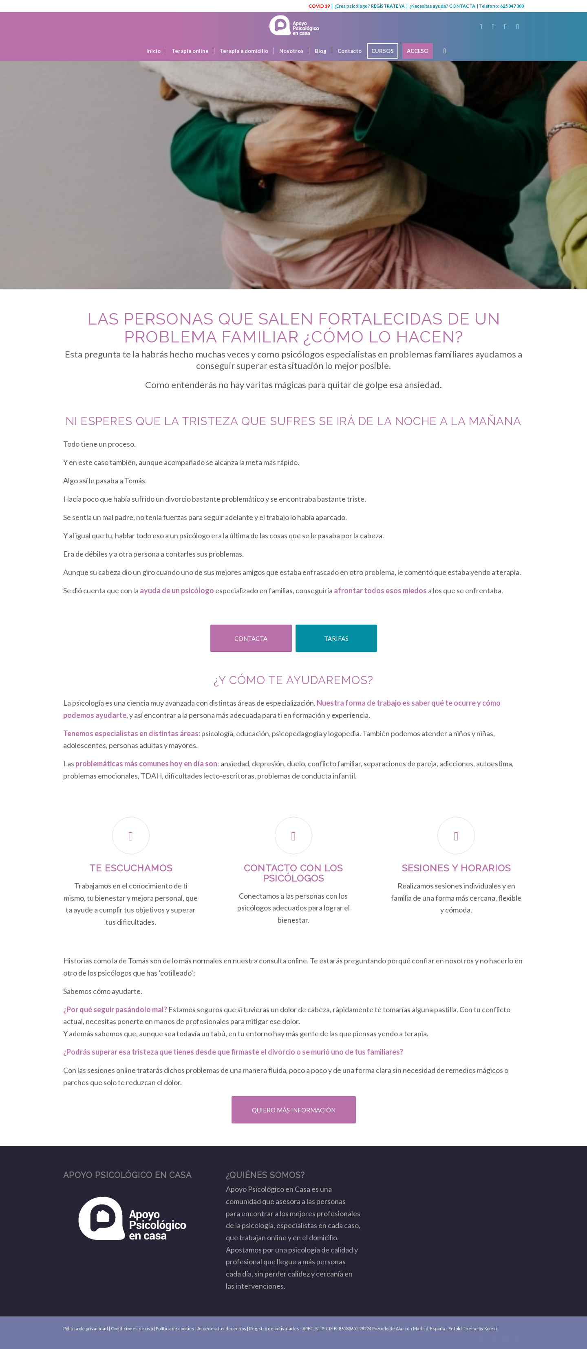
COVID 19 (319, 6)
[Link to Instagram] (518, 26)
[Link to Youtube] (505, 26)
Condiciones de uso (132, 1328)
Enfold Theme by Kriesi (472, 1328)
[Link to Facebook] (493, 26)
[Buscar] (442, 51)
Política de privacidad (85, 1328)
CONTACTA (462, 6)
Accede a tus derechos (221, 1328)
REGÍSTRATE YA (388, 6)
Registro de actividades (274, 1328)
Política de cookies (175, 1328)
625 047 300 (512, 6)
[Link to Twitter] (481, 26)
